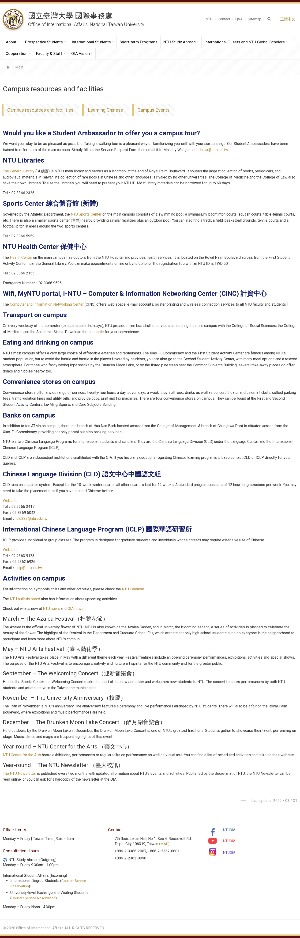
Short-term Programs (139, 42)
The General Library (18, 171)
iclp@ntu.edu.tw (29, 568)
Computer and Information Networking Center (47, 304)
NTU (209, 19)
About (11, 42)
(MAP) (164, 844)
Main (19, 67)
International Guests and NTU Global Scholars (244, 42)
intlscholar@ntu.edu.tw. (210, 150)
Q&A (239, 19)
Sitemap (254, 19)
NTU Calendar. (133, 589)
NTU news (51, 608)
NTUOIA (229, 830)
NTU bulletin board (25, 599)
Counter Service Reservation (34, 898)
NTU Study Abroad (179, 42)
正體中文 (288, 19)
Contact (224, 19)
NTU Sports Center (86, 214)
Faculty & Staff (49, 53)
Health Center (21, 257)
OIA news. (76, 608)
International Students (91, 42)
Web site (10, 500)
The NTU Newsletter (19, 773)
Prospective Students (44, 42)
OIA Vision (80, 53)
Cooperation (16, 53)
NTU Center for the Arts (22, 755)
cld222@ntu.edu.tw (31, 518)
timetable (96, 332)
